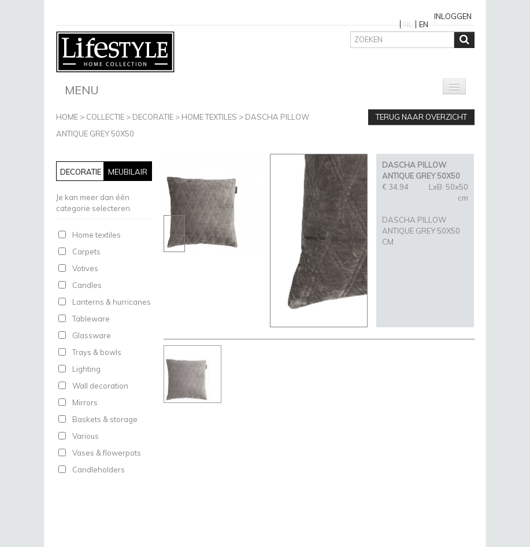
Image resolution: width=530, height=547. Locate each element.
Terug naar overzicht (421, 116)
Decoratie (152, 116)
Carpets (86, 251)
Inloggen (453, 16)
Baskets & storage (105, 419)
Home (67, 116)
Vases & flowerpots (106, 452)
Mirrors (85, 402)
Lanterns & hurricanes (111, 301)
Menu (82, 90)
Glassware (91, 335)
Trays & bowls (96, 352)
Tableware (91, 318)
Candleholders (98, 469)
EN (423, 24)
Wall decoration (100, 385)
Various (85, 436)
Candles (87, 285)
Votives (85, 268)
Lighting (86, 369)
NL (408, 24)
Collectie (105, 116)
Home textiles (209, 116)
